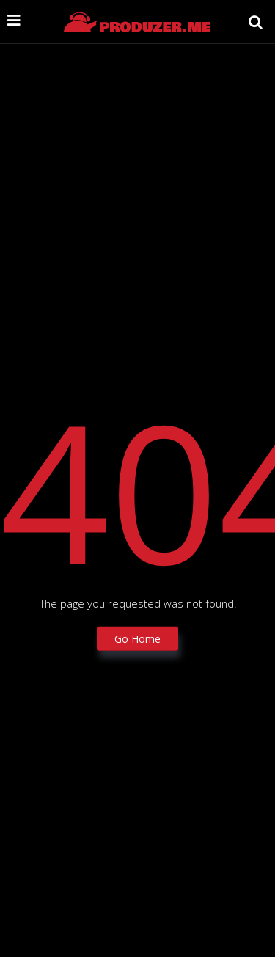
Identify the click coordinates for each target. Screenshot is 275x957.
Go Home (137, 638)
